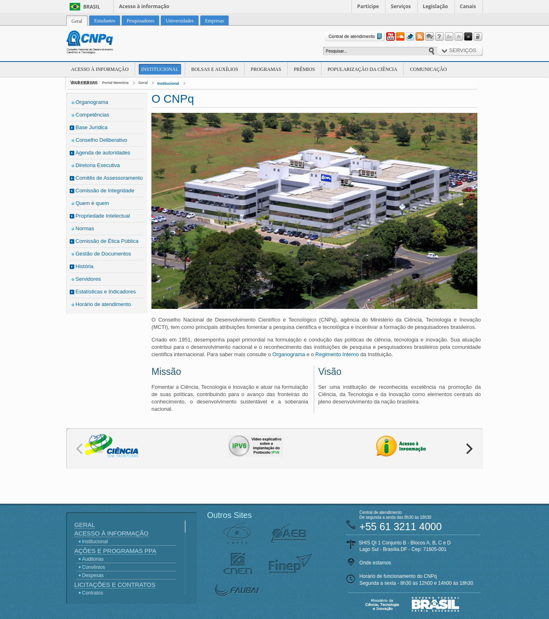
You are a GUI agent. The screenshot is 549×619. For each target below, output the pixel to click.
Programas (266, 69)
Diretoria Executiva (98, 165)
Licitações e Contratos (114, 584)
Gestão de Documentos (103, 254)
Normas (85, 228)
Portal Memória (115, 83)
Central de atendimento (355, 36)
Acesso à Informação (100, 69)
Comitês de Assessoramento (109, 178)
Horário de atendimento (103, 304)
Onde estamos (375, 563)
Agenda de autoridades (103, 153)
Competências (92, 115)
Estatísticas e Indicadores (106, 292)
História (85, 266)
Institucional (160, 69)
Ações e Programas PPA (115, 550)
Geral (143, 83)
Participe (368, 6)
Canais (468, 6)
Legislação (435, 6)
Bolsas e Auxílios (214, 69)
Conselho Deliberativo (101, 140)
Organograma (92, 102)
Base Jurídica (92, 127)
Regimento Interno (337, 354)
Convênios (93, 567)
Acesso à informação (144, 6)
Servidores (88, 279)
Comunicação (428, 69)
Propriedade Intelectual (103, 216)
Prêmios (304, 69)
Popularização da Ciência (362, 69)
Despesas (93, 575)
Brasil (92, 6)
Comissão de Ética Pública (107, 241)
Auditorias (93, 559)
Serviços (401, 6)
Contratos (92, 593)
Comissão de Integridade (105, 190)
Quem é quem (92, 203)
